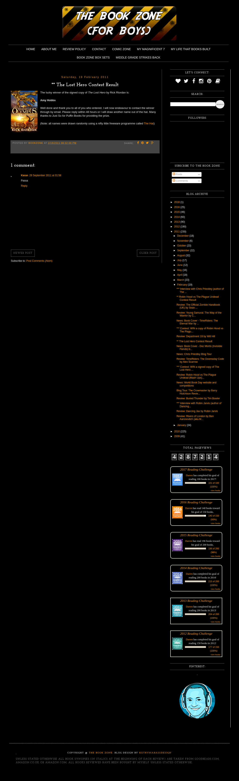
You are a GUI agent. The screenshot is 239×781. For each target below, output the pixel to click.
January (182, 425)
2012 (177, 226)
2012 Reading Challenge (196, 633)
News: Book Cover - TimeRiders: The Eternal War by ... (197, 322)
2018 (177, 202)
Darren (189, 475)
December (183, 235)
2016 (177, 207)
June (180, 265)
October (182, 245)
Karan (24, 175)
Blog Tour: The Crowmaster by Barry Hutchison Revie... (197, 392)
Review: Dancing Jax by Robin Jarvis (197, 411)
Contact (99, 49)
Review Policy (74, 49)
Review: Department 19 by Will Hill (196, 336)
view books (215, 490)
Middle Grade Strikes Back (138, 57)
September (183, 250)
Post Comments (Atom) (39, 260)
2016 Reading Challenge (196, 502)
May (180, 270)
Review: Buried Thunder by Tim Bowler (198, 398)
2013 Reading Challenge (196, 600)
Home (30, 49)
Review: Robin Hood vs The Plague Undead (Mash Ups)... (196, 376)
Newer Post (22, 253)
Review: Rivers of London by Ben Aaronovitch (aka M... (195, 418)
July (179, 260)
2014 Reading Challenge (196, 568)
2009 (177, 436)
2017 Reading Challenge (196, 469)
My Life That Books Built (191, 49)
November (183, 240)
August (181, 255)
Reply (24, 185)
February (182, 284)
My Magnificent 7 (151, 49)
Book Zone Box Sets (93, 57)
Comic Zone (121, 49)
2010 (177, 431)
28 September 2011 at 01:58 (45, 175)
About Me (49, 49)
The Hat (149, 123)
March (181, 279)
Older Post (148, 253)
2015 (177, 212)
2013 (177, 221)
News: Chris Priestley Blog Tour (194, 354)
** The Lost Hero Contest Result (194, 341)
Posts (177, 174)
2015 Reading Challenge (196, 535)
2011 (177, 231)
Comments (180, 180)
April (180, 274)
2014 (177, 217)
